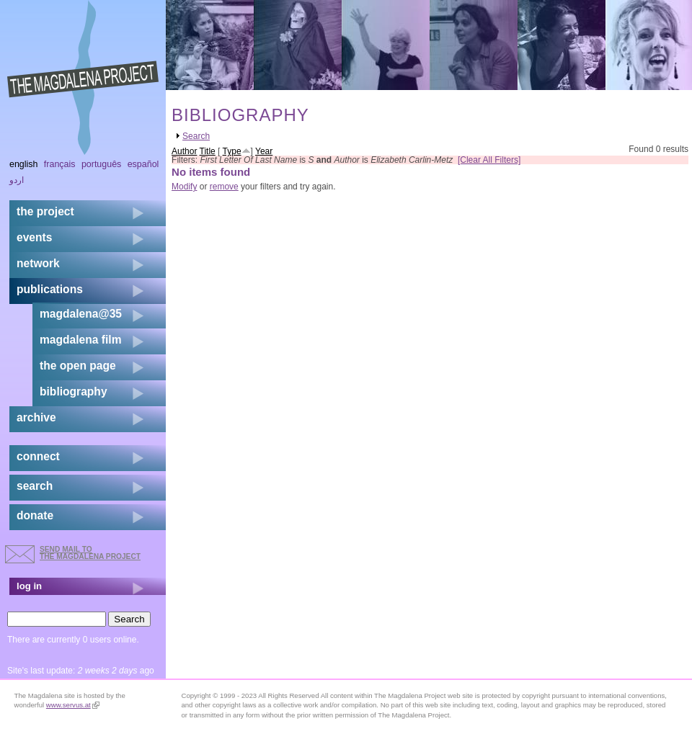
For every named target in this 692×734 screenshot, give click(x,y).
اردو (16, 180)
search (35, 486)
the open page (78, 365)
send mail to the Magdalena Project (90, 552)
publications (50, 289)
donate (35, 515)
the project (45, 211)
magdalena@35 (81, 314)
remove (224, 187)
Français (60, 164)
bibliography (73, 391)
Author (184, 151)
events (34, 237)
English (23, 164)
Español (143, 164)
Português (101, 164)
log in (29, 586)
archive (36, 417)
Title (208, 151)
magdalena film (81, 340)
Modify (184, 187)
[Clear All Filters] (489, 160)
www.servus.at (72, 705)
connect (38, 456)
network (38, 263)
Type (232, 151)
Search (196, 136)
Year (263, 151)
